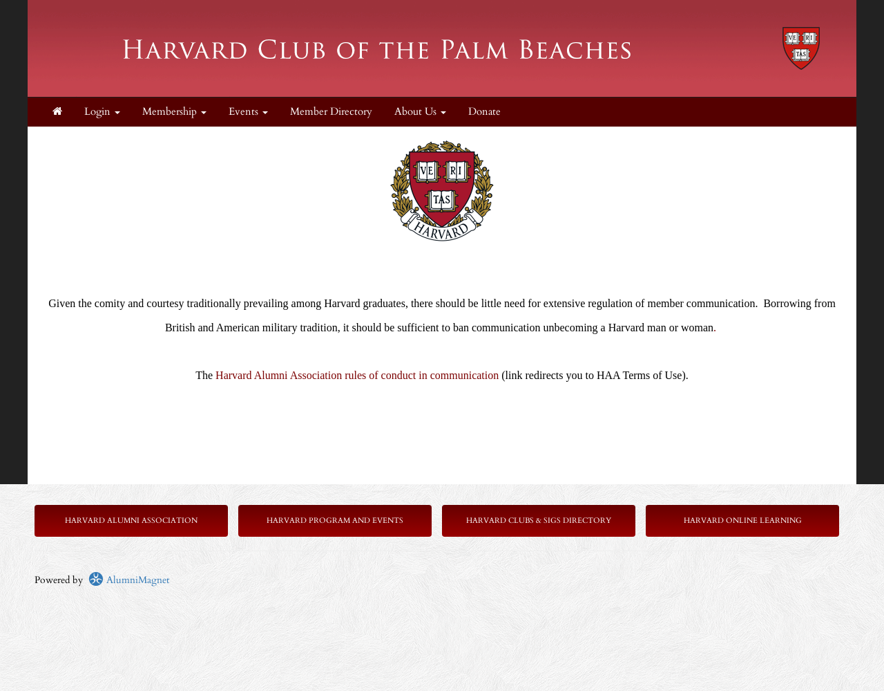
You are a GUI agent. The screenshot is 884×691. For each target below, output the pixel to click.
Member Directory (331, 111)
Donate (484, 111)
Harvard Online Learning (743, 520)
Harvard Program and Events (335, 520)
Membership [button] (174, 111)
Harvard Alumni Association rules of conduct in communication (357, 375)
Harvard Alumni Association (131, 520)
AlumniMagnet (128, 580)
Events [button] (248, 111)
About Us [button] (420, 111)
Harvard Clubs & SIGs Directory (538, 520)
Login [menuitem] (102, 111)
